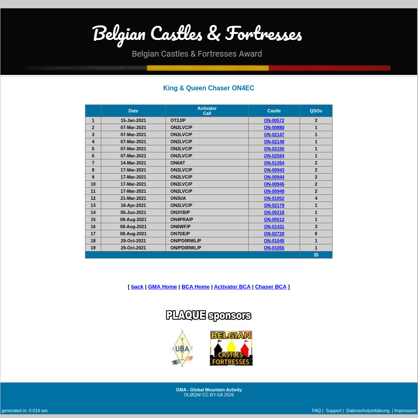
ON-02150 (274, 148)
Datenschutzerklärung (368, 410)
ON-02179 (274, 205)
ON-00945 (274, 184)
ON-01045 (274, 240)
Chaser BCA (270, 287)
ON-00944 (274, 176)
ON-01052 (274, 198)
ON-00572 (274, 120)
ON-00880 (274, 127)
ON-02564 (274, 155)
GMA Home (162, 287)
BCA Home (196, 287)
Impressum (405, 410)
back (137, 287)
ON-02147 (274, 134)
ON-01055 (274, 247)
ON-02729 (274, 233)
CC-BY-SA (212, 394)
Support (333, 410)
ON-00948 (274, 191)
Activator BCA (232, 287)
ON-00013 (274, 219)
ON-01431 (274, 226)
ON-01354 (274, 162)
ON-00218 (274, 212)
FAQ (316, 410)
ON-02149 (274, 141)
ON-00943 (274, 169)
